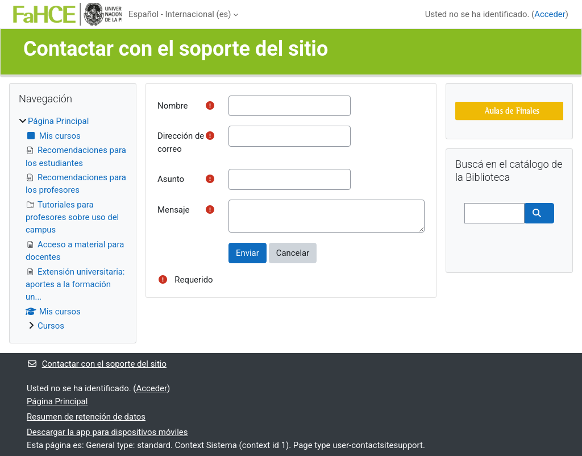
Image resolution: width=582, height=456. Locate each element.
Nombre (172, 106)
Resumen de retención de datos (86, 417)
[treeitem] (73, 223)
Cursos (51, 326)
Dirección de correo (180, 142)
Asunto (170, 179)
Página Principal (58, 121)
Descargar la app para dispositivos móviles (107, 432)
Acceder (550, 14)
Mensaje (173, 210)
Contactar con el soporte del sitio (97, 364)
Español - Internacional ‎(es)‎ (179, 14)
